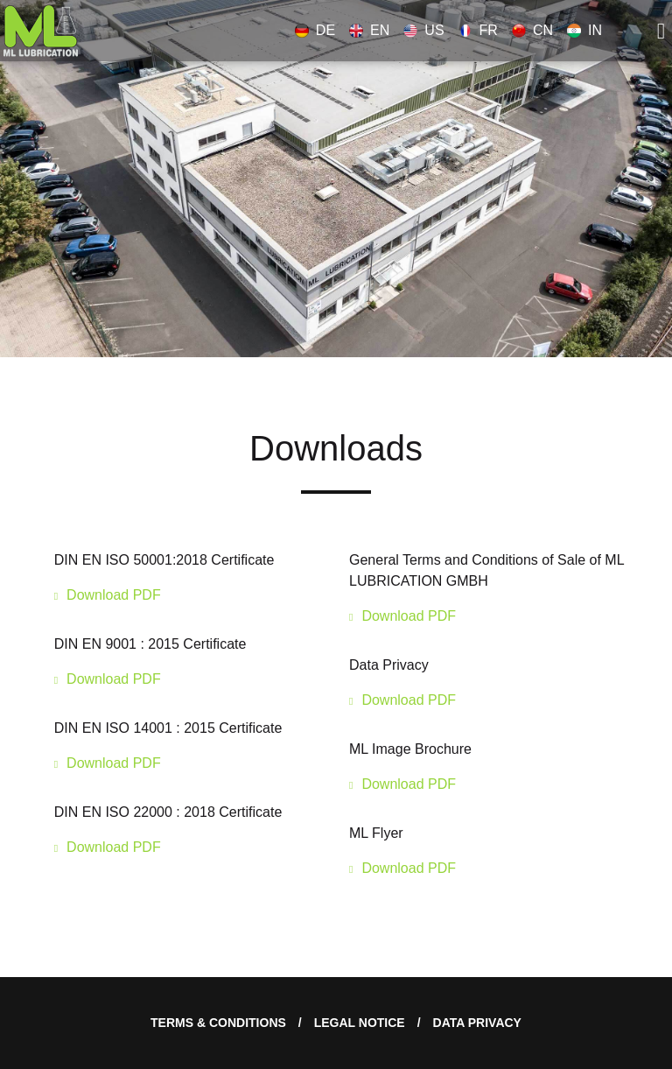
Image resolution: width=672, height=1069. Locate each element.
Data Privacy (477, 1023)
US (423, 30)
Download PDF (113, 594)
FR (478, 30)
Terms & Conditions (218, 1023)
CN (532, 30)
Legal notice (359, 1023)
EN (369, 30)
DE (315, 30)
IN (584, 30)
